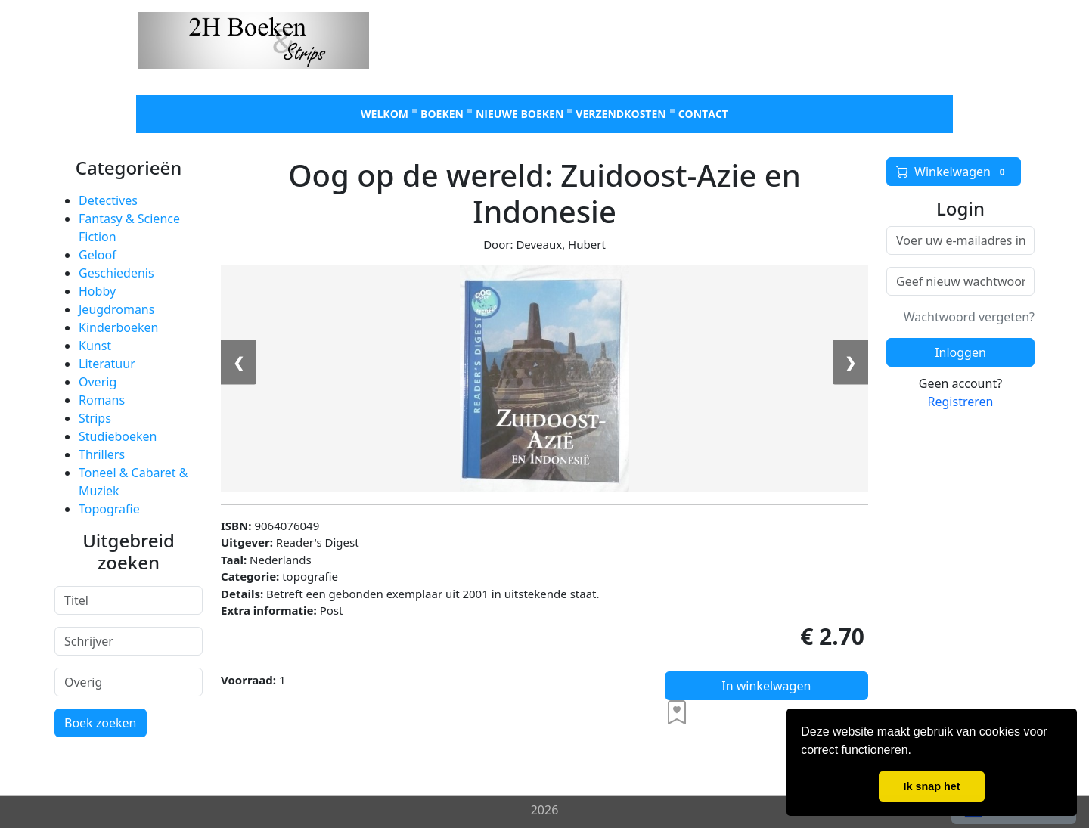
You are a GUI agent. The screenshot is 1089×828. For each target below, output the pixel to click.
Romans (102, 400)
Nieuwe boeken (519, 114)
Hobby (97, 291)
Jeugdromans (116, 309)
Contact (703, 114)
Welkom (384, 114)
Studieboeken (118, 436)
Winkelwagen (953, 171)
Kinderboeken (118, 327)
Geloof (97, 255)
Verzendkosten (621, 114)
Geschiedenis (116, 273)
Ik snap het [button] (931, 786)
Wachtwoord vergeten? (969, 317)
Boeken (442, 114)
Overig (97, 382)
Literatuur (107, 363)
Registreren (961, 401)
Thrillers (102, 454)
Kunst (95, 345)
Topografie (109, 509)
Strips (95, 418)
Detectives (108, 200)
